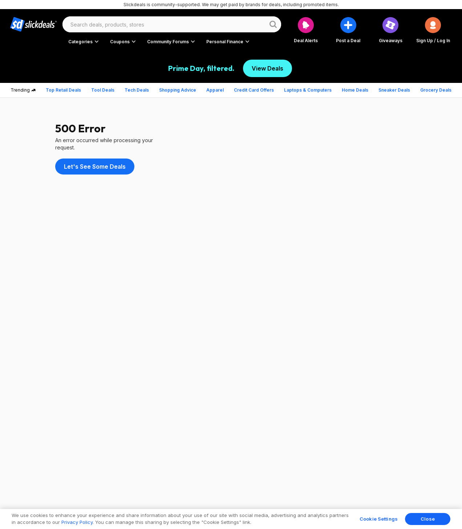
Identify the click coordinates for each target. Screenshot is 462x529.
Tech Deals (137, 90)
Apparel (215, 90)
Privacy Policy (77, 522)
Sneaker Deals (394, 90)
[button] (433, 30)
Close (428, 519)
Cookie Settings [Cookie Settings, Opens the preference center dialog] (379, 519)
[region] (231, 519)
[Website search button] (273, 24)
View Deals (267, 68)
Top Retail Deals (63, 90)
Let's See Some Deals (95, 166)
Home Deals (355, 90)
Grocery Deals (435, 90)
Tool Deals (102, 90)
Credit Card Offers (254, 90)
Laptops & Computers (308, 90)
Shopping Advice (177, 90)
